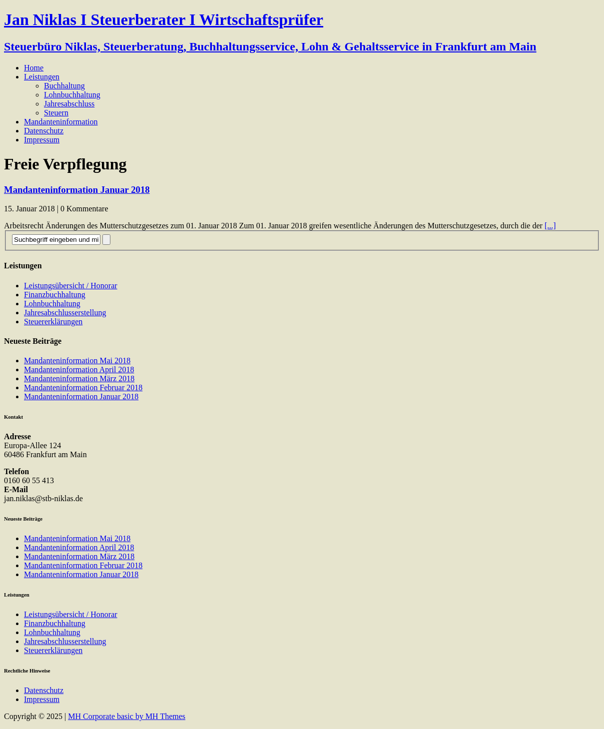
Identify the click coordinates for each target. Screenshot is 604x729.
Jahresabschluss (69, 103)
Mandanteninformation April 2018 (79, 369)
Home (33, 67)
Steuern (56, 112)
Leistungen (41, 76)
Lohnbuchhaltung (72, 94)
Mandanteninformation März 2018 (79, 378)
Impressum (41, 139)
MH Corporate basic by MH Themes (126, 716)
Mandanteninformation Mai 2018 (77, 360)
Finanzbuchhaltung (54, 294)
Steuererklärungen (53, 321)
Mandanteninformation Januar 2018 (77, 189)
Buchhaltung (64, 85)
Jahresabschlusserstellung (65, 312)
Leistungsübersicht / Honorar (70, 285)
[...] (550, 225)
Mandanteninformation (61, 121)
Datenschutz (43, 130)
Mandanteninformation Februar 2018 (83, 387)
